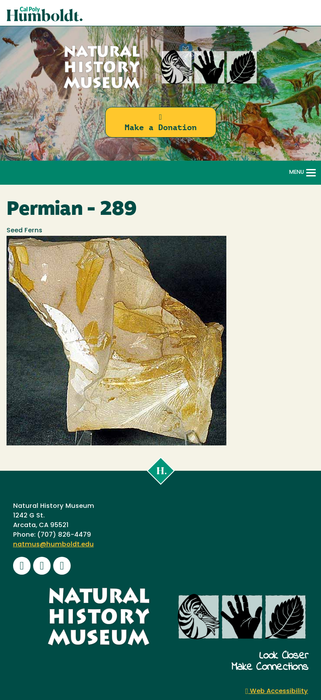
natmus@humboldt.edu (53, 544)
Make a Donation (161, 122)
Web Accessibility (277, 691)
